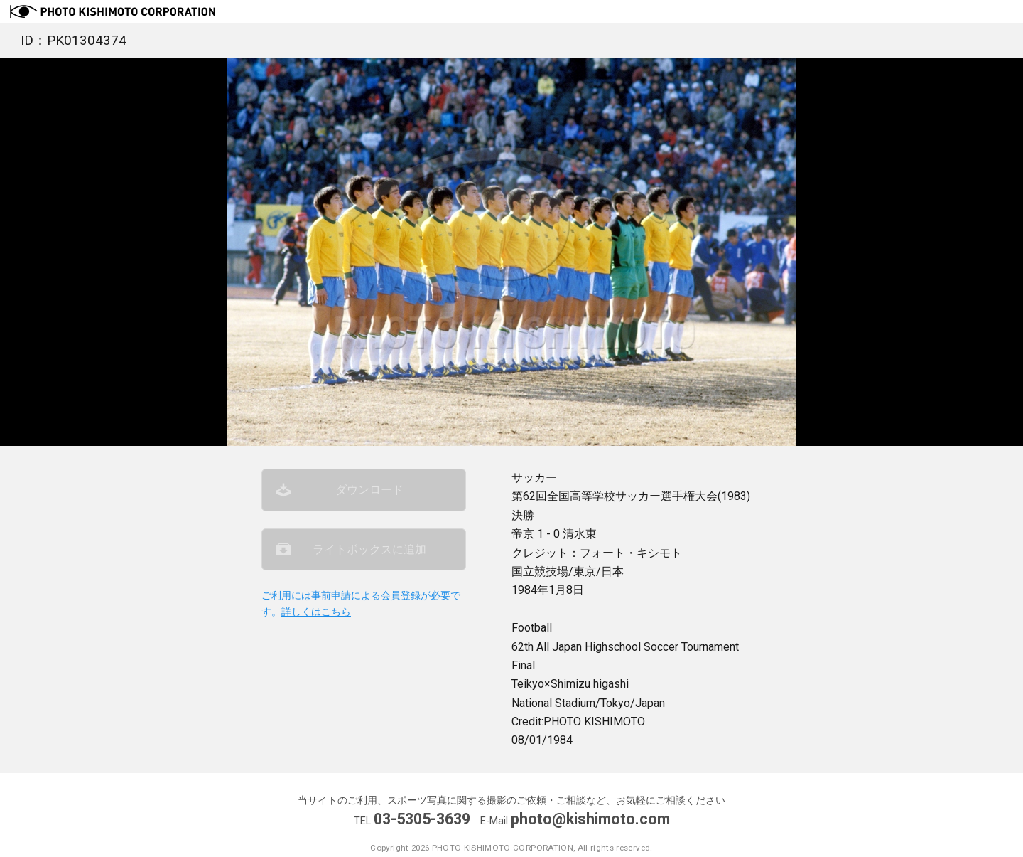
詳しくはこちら (316, 612)
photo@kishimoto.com (590, 819)
